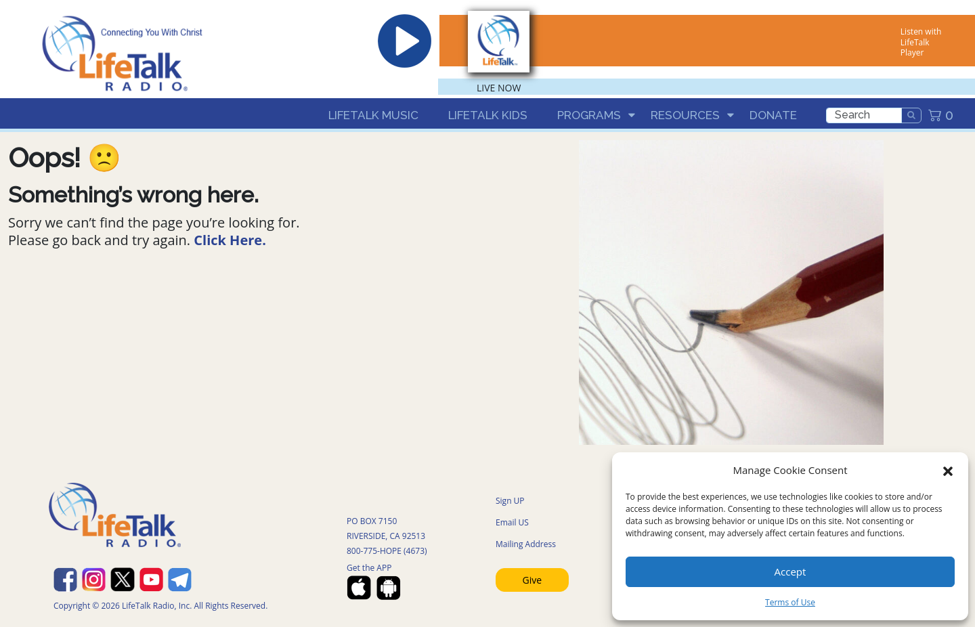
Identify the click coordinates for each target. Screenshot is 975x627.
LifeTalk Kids (487, 115)
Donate (773, 115)
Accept (790, 571)
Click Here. (230, 240)
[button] (948, 470)
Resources (685, 115)
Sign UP (510, 500)
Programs (589, 115)
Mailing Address (526, 544)
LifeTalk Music (373, 115)
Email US (512, 522)
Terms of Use (790, 602)
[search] (864, 115)
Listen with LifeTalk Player (921, 42)
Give (532, 580)
